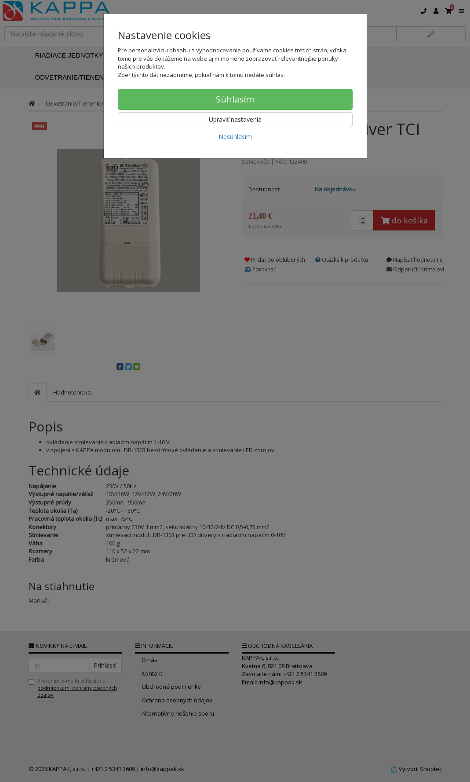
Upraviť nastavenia (235, 119)
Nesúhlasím (235, 136)
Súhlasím (235, 99)
